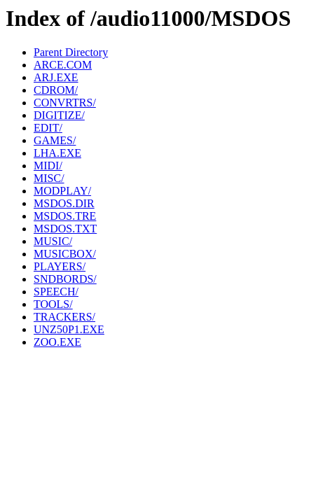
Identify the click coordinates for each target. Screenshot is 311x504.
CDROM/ (56, 90)
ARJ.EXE (56, 77)
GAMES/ (55, 140)
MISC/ (49, 178)
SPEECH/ (56, 292)
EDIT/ (48, 128)
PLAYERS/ (59, 266)
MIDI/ (48, 166)
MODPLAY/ (62, 191)
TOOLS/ (53, 304)
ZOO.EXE (57, 342)
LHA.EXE (57, 153)
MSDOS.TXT (65, 228)
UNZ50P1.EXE (69, 329)
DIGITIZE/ (59, 115)
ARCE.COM (63, 65)
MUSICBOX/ (65, 254)
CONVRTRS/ (65, 102)
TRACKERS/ (64, 317)
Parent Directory (71, 52)
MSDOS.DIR (64, 203)
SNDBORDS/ (65, 279)
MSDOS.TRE (65, 216)
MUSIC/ (53, 241)
